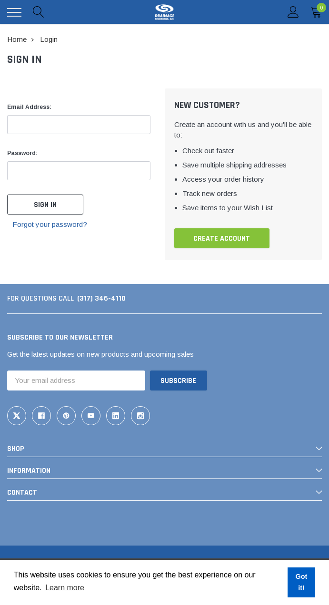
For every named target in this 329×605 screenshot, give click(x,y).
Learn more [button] (64, 588)
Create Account (221, 239)
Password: (22, 153)
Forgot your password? (49, 224)
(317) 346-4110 (101, 298)
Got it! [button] (302, 582)
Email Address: (29, 107)
